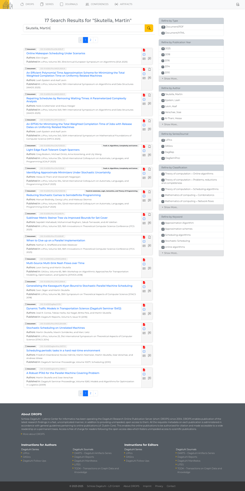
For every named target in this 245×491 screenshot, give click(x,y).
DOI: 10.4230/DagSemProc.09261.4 (52, 369)
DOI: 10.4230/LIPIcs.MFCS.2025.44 (52, 120)
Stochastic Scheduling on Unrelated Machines (55, 327)
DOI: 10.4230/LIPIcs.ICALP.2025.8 (52, 168)
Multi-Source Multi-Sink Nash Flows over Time (55, 263)
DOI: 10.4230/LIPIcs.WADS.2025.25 (52, 68)
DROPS (26, 4)
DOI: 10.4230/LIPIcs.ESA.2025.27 (51, 49)
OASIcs (27, 457)
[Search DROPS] (84, 28)
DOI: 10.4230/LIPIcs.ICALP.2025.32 (52, 145)
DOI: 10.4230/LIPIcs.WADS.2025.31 (52, 94)
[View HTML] (149, 70)
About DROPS (131, 486)
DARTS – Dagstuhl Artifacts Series (93, 453)
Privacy (159, 486)
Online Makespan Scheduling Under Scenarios (55, 53)
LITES (77, 464)
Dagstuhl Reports (84, 457)
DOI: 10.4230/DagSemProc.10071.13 (52, 346)
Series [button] (46, 4)
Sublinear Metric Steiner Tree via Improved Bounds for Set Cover (67, 217)
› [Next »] (95, 39)
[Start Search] (149, 28)
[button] (237, 4)
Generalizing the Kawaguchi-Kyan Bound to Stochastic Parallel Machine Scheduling (79, 285)
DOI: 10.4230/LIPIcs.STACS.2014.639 (53, 324)
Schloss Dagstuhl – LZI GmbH (103, 486)
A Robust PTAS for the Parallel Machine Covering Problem (62, 373)
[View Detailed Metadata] (144, 55)
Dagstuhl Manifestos (85, 460)
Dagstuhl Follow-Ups (34, 460)
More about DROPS (34, 434)
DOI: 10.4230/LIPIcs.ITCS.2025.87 (52, 236)
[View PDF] (144, 50)
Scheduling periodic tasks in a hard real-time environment (63, 350)
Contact (171, 486)
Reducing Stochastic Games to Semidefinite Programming (63, 195)
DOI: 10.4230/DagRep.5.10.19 (50, 304)
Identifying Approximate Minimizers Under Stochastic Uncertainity (68, 172)
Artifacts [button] (122, 4)
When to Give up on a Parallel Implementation (55, 240)
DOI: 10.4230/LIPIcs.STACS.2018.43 (52, 281)
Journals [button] (68, 4)
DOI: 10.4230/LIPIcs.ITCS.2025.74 (52, 213)
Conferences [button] (96, 4)
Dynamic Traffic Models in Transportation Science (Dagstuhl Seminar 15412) (73, 308)
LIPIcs (26, 453)
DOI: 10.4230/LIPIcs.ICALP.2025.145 (52, 191)
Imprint (147, 486)
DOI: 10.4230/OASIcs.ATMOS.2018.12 (53, 259)
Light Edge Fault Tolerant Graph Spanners (53, 149)
